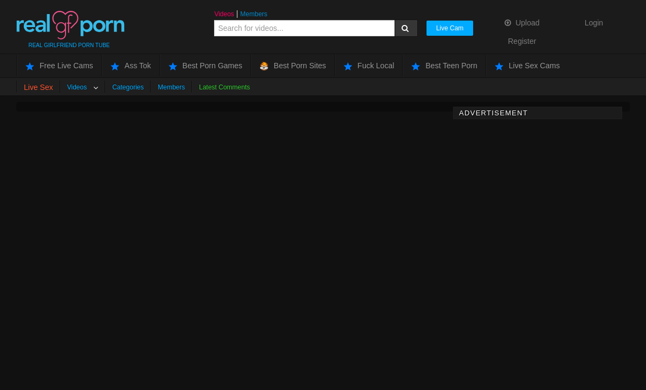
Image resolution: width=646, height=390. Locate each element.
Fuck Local (369, 65)
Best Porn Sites (293, 65)
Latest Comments (224, 87)
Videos (224, 14)
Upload (522, 22)
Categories (128, 87)
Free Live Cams (59, 65)
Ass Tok (131, 65)
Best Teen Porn (444, 65)
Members (253, 14)
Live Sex (38, 87)
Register (522, 41)
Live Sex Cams (527, 65)
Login (594, 22)
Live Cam (450, 28)
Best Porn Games (206, 65)
